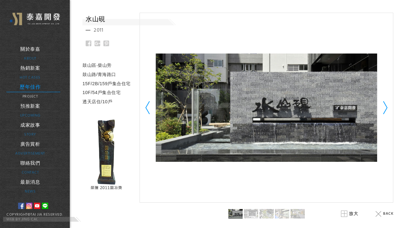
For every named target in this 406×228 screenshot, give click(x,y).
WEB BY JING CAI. (22, 219)
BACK (384, 214)
